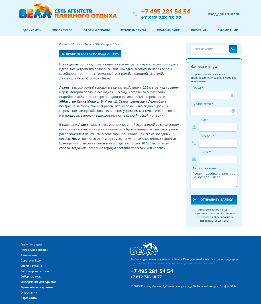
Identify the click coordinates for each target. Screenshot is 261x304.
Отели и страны (97, 30)
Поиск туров (62, 30)
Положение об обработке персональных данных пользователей (172, 263)
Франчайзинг (168, 30)
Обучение (198, 30)
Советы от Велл (31, 260)
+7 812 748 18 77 (161, 17)
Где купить (31, 30)
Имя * (204, 120)
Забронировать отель (35, 271)
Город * (197, 87)
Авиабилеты (29, 255)
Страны (77, 44)
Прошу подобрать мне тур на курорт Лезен (214, 180)
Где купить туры (31, 244)
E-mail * (205, 152)
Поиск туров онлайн (34, 250)
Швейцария (104, 44)
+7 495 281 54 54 (165, 11)
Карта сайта (29, 298)
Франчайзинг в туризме (37, 287)
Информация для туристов (38, 282)
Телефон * (207, 136)
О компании (228, 30)
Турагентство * (202, 104)
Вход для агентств (223, 14)
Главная (64, 44)
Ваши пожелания (204, 168)
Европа (89, 44)
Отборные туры (133, 30)
